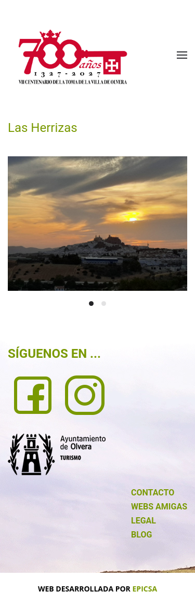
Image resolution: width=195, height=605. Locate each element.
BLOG (141, 535)
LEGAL (143, 521)
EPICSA (145, 589)
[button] (182, 55)
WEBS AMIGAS (159, 507)
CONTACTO (152, 493)
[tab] (91, 303)
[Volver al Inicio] (73, 56)
